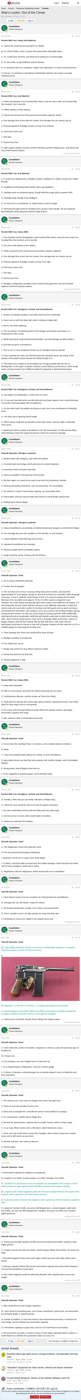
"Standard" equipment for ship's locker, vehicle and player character (40, 1367)
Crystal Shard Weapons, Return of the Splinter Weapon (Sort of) (38, 1378)
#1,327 (77, 449)
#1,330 (77, 676)
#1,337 (77, 1091)
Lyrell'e (9, 1381)
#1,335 (77, 938)
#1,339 (77, 1232)
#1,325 (77, 305)
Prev (10, 21)
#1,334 (77, 887)
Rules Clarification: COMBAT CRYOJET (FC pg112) (32, 1388)
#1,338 (77, 1163)
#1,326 (77, 385)
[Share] (72, 36)
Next (31, 21)
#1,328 (77, 518)
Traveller (29, 1359)
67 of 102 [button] (20, 21)
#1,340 (77, 1296)
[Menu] (4, 3)
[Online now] (6, 31)
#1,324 (77, 227)
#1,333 (77, 837)
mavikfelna (10, 1370)
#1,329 (77, 571)
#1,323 (77, 169)
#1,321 (77, 36)
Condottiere (8, 16)
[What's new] (72, 3)
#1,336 (77, 1038)
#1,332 (77, 790)
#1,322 (77, 92)
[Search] (77, 3)
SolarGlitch (10, 1359)
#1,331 (77, 734)
